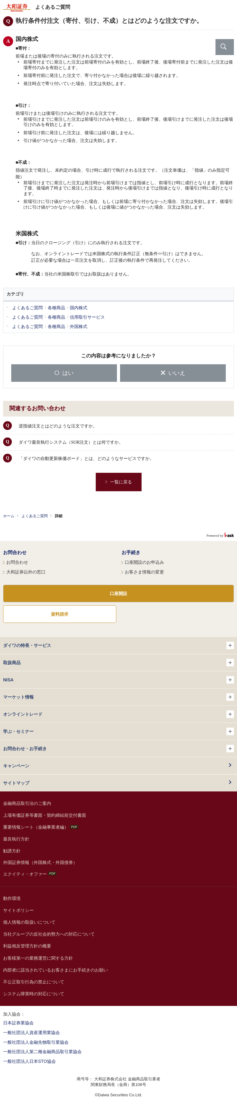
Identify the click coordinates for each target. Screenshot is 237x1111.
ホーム (8, 516)
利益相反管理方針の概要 (27, 945)
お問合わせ (15, 552)
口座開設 (118, 593)
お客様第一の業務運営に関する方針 (38, 958)
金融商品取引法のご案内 (27, 803)
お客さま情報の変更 (144, 571)
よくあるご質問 (35, 516)
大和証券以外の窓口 (26, 571)
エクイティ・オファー (29, 873)
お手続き (131, 552)
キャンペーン (16, 765)
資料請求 (59, 614)
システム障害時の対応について (33, 993)
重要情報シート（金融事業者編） (40, 827)
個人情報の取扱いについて (29, 922)
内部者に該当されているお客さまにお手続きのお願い (55, 969)
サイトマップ (16, 782)
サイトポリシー (18, 910)
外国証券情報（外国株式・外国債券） (40, 862)
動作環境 (12, 898)
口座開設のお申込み (144, 562)
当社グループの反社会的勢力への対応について (49, 934)
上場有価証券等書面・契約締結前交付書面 (44, 815)
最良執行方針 (16, 838)
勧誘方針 (12, 850)
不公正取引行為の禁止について (33, 981)
